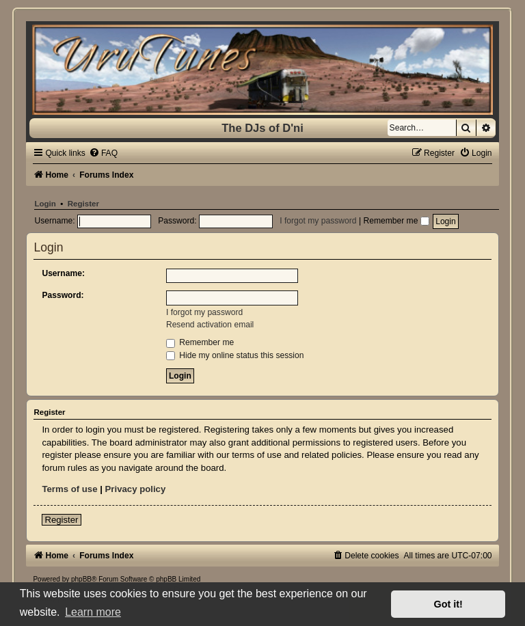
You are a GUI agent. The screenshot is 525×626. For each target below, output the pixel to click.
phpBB (81, 579)
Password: (62, 295)
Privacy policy (135, 489)
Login (44, 204)
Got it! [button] (448, 604)
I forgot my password (318, 221)
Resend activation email (210, 324)
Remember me (396, 221)
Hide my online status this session (235, 355)
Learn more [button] (93, 612)
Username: (63, 273)
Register (83, 204)
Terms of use (69, 489)
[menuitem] (103, 153)
